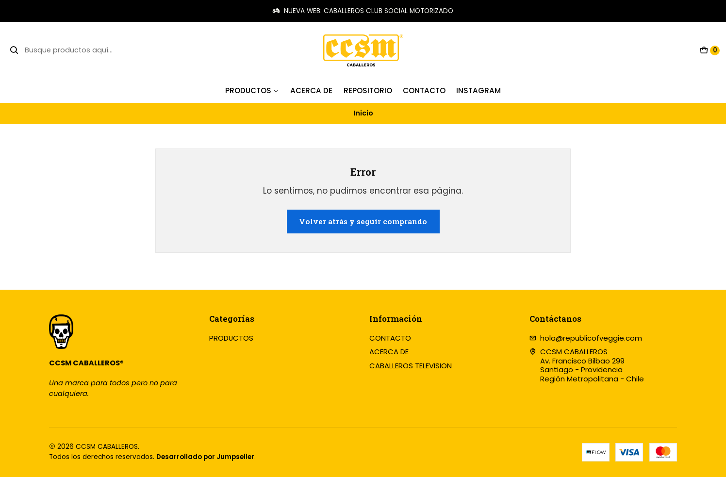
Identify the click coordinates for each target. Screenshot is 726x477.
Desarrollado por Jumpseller (205, 456)
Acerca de (311, 90)
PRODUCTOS (252, 90)
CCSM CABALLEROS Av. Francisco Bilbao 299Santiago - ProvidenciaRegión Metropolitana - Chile (586, 365)
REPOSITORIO (368, 90)
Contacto (424, 90)
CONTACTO (390, 338)
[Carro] (710, 50)
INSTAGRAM (478, 90)
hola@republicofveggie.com (586, 338)
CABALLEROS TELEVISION (410, 366)
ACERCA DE (389, 351)
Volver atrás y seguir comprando (363, 221)
